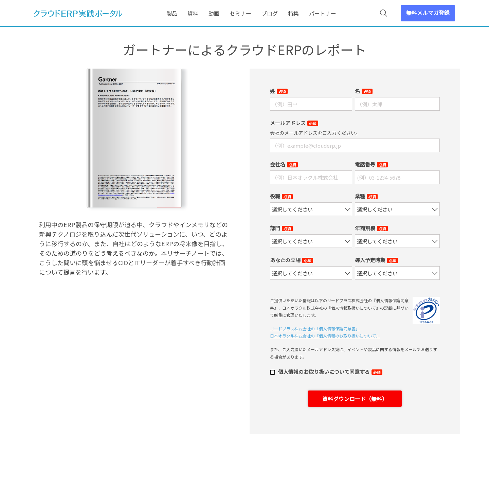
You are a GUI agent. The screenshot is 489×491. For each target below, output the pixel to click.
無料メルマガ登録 (428, 12)
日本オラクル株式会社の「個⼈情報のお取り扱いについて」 (325, 336)
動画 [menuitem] (214, 13)
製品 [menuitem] (171, 13)
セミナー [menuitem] (240, 13)
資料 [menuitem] (192, 13)
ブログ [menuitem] (269, 13)
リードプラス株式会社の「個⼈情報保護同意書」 (315, 328)
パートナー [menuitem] (322, 13)
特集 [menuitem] (293, 13)
